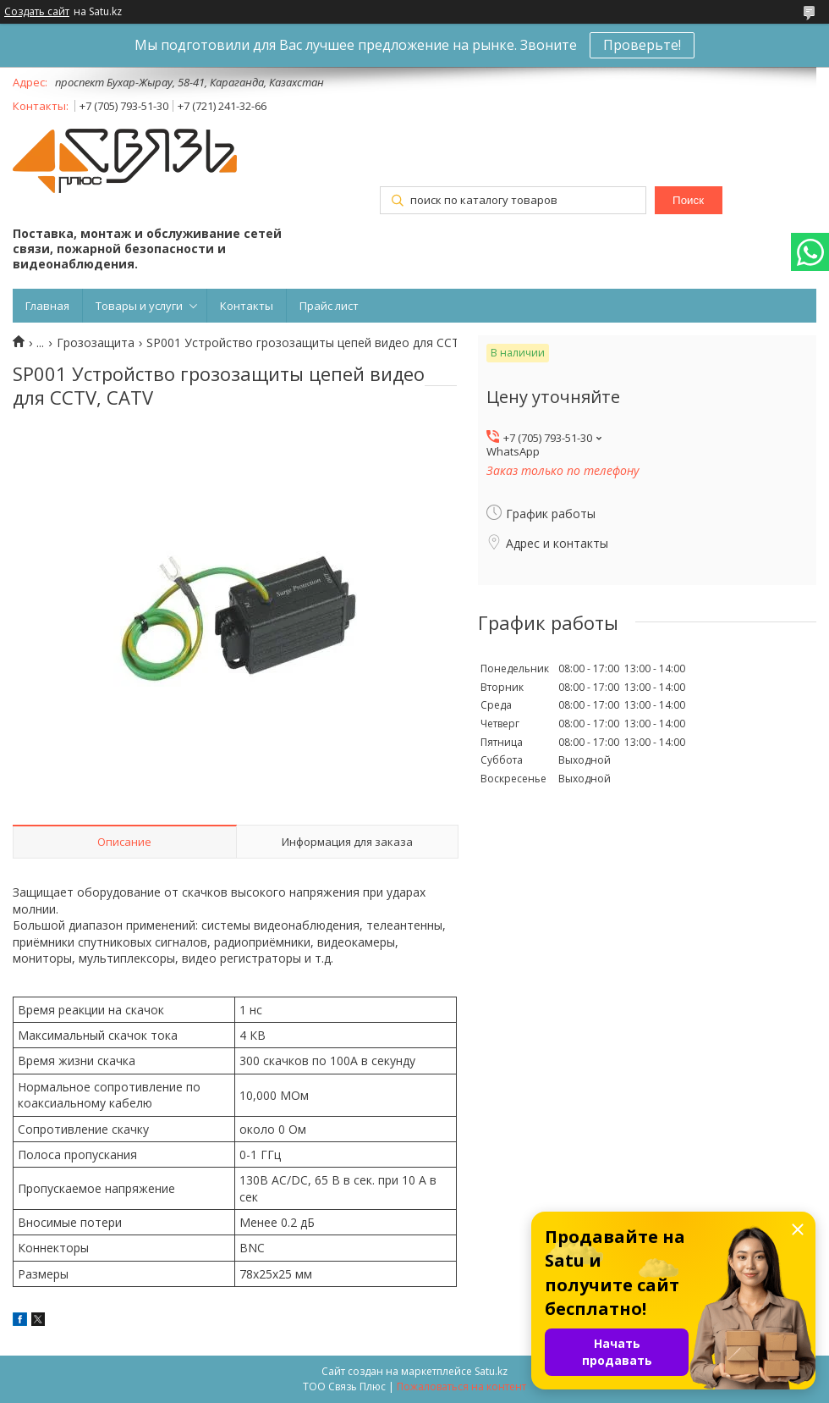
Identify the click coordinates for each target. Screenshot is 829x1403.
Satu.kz (491, 1371)
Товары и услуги (139, 305)
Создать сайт (36, 12)
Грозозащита (96, 343)
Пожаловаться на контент (461, 1386)
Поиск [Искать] (688, 200)
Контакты (246, 305)
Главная (47, 305)
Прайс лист (329, 305)
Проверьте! (642, 45)
